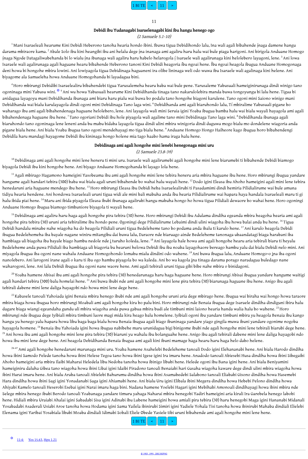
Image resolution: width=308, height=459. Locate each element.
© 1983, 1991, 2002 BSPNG (154, 453)
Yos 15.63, (35, 439)
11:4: (20, 439)
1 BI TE (138, 5)
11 (162, 5)
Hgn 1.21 (50, 439)
